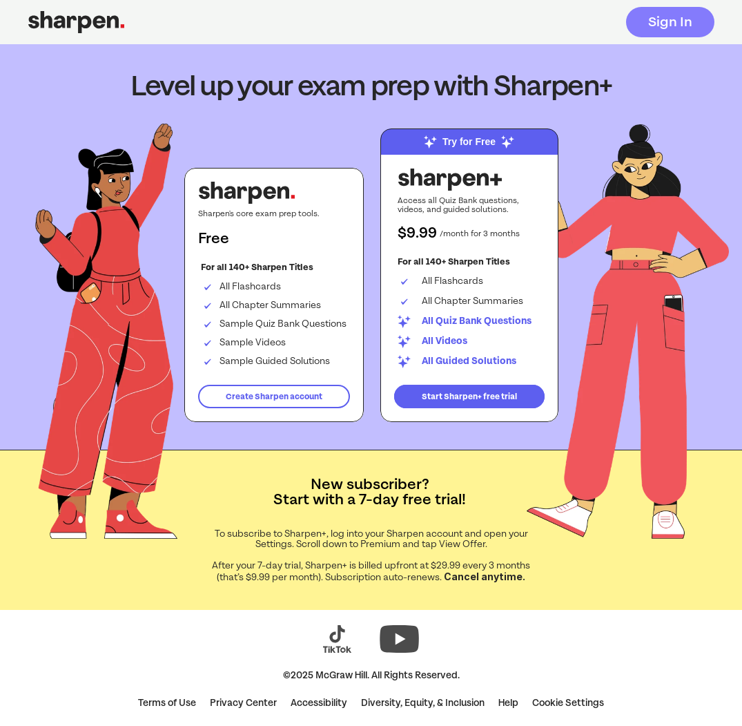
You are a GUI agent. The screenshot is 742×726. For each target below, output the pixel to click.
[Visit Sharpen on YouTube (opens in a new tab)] (399, 639)
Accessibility (319, 702)
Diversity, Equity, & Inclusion (423, 702)
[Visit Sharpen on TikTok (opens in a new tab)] (337, 639)
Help (508, 702)
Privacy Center (243, 702)
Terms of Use (167, 702)
